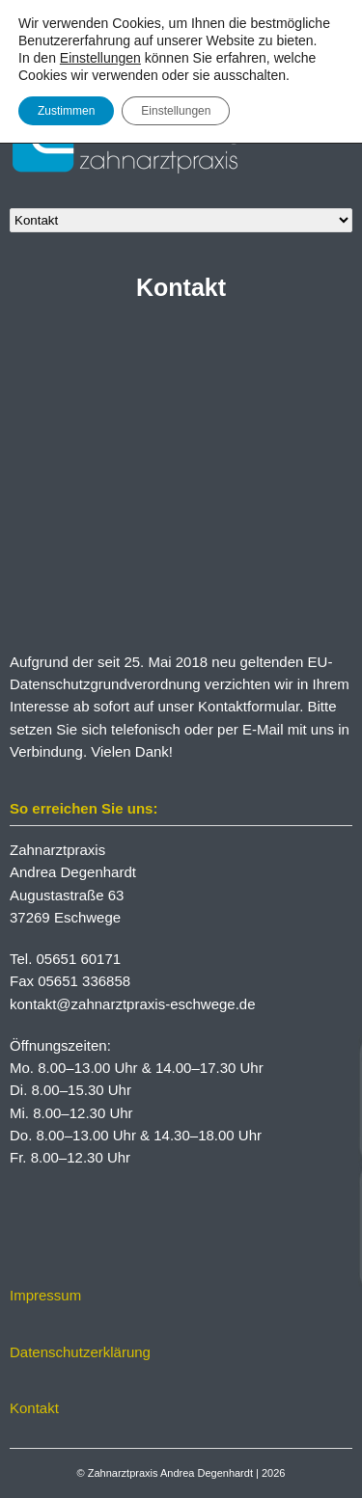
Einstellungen (100, 58)
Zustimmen (66, 111)
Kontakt (34, 1408)
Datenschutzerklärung (80, 1352)
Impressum (45, 1295)
